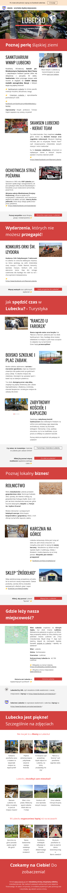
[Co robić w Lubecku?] (48, 458)
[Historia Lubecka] (48, 679)
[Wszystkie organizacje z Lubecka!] (48, 215)
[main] (33, 24)
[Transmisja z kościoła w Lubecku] (48, 448)
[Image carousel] (16, 406)
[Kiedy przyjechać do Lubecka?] (48, 289)
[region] (33, 3)
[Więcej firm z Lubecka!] (48, 598)
